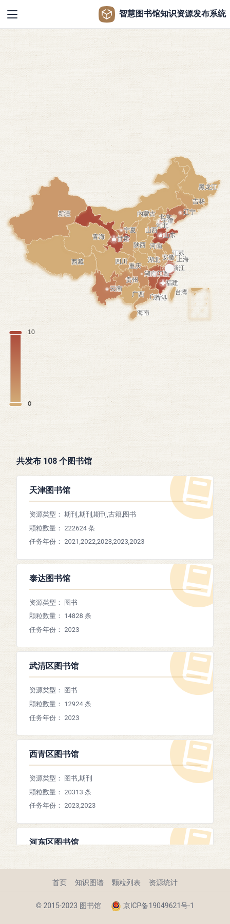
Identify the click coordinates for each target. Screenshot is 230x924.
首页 (59, 882)
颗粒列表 (126, 882)
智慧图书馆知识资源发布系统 (162, 14)
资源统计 (163, 882)
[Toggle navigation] (12, 14)
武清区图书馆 (54, 666)
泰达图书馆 (49, 578)
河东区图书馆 (54, 842)
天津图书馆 (49, 490)
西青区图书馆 (54, 754)
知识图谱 (89, 882)
